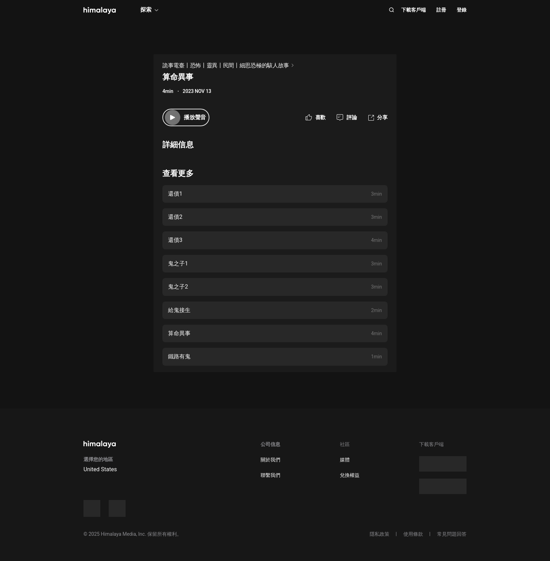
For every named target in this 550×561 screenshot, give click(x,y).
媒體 (345, 459)
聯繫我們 (270, 475)
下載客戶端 (413, 10)
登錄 (462, 10)
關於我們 (270, 459)
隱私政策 (379, 534)
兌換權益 (350, 475)
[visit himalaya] (99, 10)
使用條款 (413, 534)
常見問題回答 (452, 534)
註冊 (441, 10)
